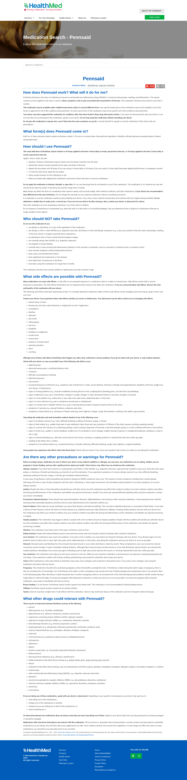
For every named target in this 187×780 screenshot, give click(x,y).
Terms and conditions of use (66, 732)
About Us (82, 18)
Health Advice (66, 18)
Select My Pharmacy (152, 11)
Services (29, 18)
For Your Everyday (47, 18)
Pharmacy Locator (98, 18)
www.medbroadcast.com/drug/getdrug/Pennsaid (78, 735)
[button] (150, 86)
